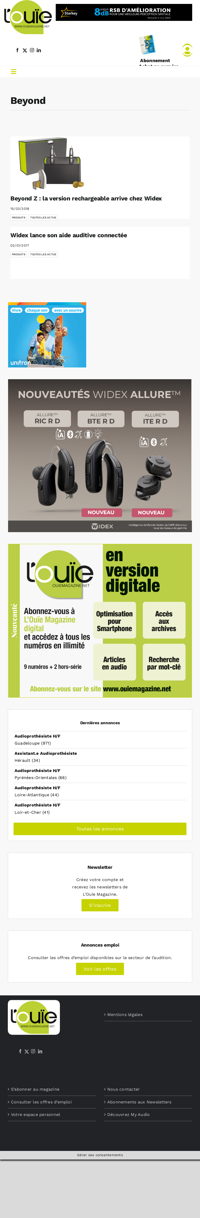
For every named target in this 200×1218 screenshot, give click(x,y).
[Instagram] (33, 1051)
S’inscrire (100, 905)
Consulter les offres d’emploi (41, 1102)
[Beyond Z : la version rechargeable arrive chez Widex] (52, 163)
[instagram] (32, 50)
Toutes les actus (43, 217)
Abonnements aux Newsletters (139, 1102)
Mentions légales (124, 1014)
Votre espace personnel (35, 1114)
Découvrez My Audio (128, 1114)
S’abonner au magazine (35, 1089)
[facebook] (17, 50)
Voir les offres (100, 969)
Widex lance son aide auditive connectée (68, 235)
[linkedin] (39, 50)
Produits (18, 217)
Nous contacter (123, 1089)
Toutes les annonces (100, 828)
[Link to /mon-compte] (187, 50)
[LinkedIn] (40, 1051)
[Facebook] (20, 1051)
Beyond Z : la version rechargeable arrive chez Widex (86, 198)
